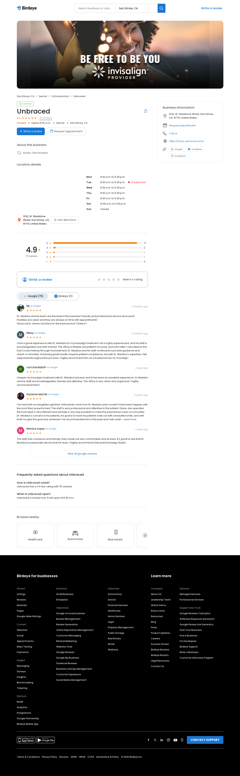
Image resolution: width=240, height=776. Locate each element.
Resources (157, 616)
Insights (21, 676)
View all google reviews (82, 453)
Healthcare (114, 610)
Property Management (121, 627)
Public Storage (116, 632)
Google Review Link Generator (197, 624)
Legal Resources (160, 660)
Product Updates (160, 632)
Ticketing (22, 687)
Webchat (22, 629)
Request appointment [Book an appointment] (66, 131)
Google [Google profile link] (176, 149)
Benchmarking (25, 682)
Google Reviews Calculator (195, 613)
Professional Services (192, 599)
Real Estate (114, 638)
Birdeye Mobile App (27, 723)
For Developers (188, 640)
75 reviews (45, 118)
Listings (21, 593)
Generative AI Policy (107, 756)
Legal (111, 621)
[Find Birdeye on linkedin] (161, 739)
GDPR (74, 756)
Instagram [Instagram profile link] (178, 155)
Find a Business (188, 635)
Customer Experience (68, 674)
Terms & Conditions (28, 756)
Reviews (21, 599)
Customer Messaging (68, 635)
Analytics (22, 706)
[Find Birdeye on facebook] (148, 739)
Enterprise (62, 599)
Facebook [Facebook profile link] (195, 149)
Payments (23, 651)
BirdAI (20, 701)
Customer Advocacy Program (196, 657)
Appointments (25, 640)
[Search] (161, 8)
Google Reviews (65, 651)
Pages (20, 610)
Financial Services (118, 604)
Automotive (115, 593)
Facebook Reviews (66, 662)
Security (63, 756)
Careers (155, 638)
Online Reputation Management (74, 629)
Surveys (21, 671)
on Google (35, 305)
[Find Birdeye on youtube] (175, 739)
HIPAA (82, 756)
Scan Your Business (191, 629)
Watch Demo (158, 604)
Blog (153, 621)
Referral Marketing (66, 640)
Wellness (113, 649)
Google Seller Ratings (29, 616)
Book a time (158, 610)
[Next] (145, 535)
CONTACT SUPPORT (205, 739)
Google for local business (70, 613)
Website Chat (64, 646)
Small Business (64, 593)
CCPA (91, 756)
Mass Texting (24, 646)
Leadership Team (161, 599)
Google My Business (67, 657)
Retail (111, 643)
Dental (112, 599)
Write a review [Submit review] (31, 131)
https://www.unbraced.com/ (186, 141)
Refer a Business (189, 651)
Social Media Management (71, 679)
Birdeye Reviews (160, 649)
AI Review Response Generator (197, 618)
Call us (173, 133)
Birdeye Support (189, 646)
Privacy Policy (49, 756)
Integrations (24, 712)
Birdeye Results (160, 654)
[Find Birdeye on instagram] (168, 739)
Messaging (23, 665)
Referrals (22, 604)
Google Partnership (28, 718)
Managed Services (190, 593)
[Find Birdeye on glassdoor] (182, 739)
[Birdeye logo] (27, 8)
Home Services (116, 616)
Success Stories (160, 643)
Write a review (211, 8)
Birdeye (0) (63, 296)
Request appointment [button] (182, 125)
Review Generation (67, 624)
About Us (156, 593)
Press (154, 627)
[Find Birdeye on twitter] (155, 739)
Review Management (68, 618)
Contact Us (157, 665)
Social (20, 635)
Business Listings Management (74, 668)
